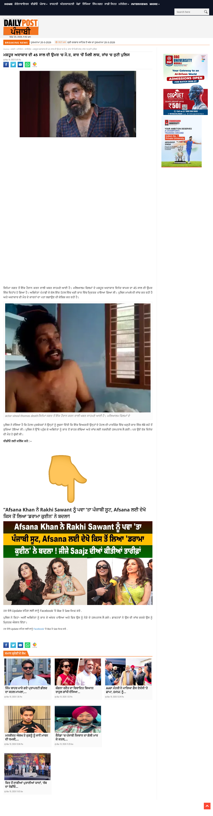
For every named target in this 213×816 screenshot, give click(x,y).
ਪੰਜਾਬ (42, 4)
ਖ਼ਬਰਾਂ (13, 49)
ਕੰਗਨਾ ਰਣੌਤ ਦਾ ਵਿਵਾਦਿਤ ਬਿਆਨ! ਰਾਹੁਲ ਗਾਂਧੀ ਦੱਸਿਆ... (75, 690)
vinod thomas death (47, 640)
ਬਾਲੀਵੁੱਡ (28, 49)
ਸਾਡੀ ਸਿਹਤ (110, 4)
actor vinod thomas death (21, 640)
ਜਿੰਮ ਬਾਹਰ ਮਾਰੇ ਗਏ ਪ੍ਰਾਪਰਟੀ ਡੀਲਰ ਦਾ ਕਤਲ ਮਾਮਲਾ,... (26, 690)
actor (6, 640)
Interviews (139, 4)
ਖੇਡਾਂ (78, 4)
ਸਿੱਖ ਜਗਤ (97, 4)
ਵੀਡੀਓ (34, 4)
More (154, 4)
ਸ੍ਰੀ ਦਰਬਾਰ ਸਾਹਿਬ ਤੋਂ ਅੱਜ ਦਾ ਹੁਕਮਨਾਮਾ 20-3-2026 (31, 42)
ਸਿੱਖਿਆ (86, 4)
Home (8, 4)
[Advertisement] (77, 166)
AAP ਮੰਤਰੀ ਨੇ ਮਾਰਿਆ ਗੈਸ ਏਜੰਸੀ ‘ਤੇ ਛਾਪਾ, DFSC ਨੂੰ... (127, 690)
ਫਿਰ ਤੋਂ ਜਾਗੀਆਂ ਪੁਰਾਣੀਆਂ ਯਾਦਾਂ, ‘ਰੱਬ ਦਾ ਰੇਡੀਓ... (26, 785)
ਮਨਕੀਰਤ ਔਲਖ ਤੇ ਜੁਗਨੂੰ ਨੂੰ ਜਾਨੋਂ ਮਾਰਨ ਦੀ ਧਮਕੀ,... (26, 737)
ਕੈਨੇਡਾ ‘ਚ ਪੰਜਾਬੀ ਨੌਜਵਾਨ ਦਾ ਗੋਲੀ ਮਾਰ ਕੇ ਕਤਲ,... (77, 737)
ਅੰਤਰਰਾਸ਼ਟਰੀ (67, 4)
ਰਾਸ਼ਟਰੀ (54, 4)
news (36, 640)
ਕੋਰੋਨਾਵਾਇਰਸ (21, 4)
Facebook (47, 611)
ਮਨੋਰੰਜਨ (122, 4)
